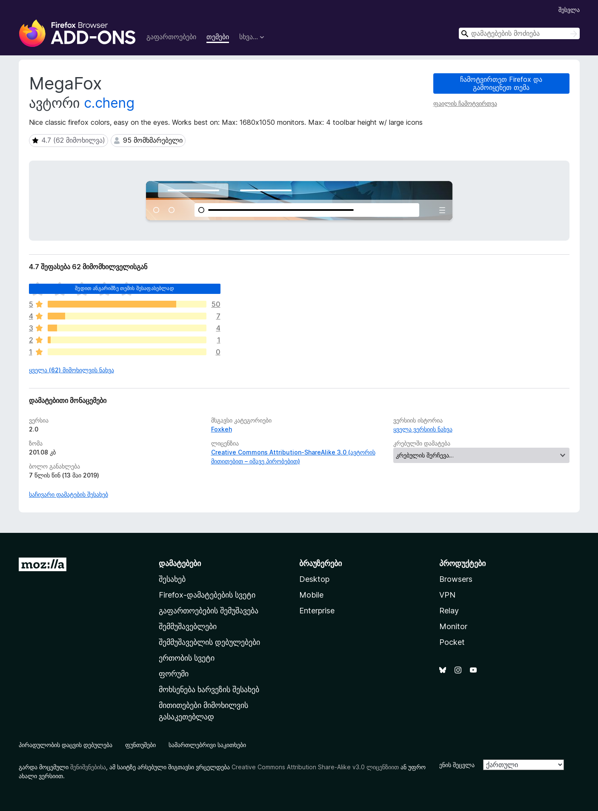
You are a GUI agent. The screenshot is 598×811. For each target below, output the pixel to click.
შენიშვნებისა (88, 767)
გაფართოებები (171, 36)
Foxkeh (221, 429)
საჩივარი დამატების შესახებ (68, 494)
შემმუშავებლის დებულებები (209, 642)
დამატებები (180, 563)
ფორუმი (174, 673)
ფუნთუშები (140, 744)
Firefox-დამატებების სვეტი (207, 594)
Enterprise (317, 610)
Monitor (453, 626)
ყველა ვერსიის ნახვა (422, 429)
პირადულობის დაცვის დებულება (65, 744)
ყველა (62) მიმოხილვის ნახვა (71, 370)
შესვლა (569, 9)
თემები (217, 36)
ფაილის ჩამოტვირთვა (465, 103)
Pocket (452, 642)
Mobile (311, 594)
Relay (449, 610)
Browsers (455, 579)
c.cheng (109, 103)
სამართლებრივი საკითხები (207, 744)
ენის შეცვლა (457, 764)
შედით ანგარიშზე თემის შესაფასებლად (124, 288)
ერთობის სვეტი (187, 657)
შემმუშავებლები (188, 626)
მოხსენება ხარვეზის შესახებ (209, 689)
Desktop (314, 579)
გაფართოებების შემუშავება (208, 610)
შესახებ (172, 579)
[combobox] (519, 33)
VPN (447, 594)
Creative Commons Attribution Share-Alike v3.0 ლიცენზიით (315, 767)
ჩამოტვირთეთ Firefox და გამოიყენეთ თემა (501, 83)
